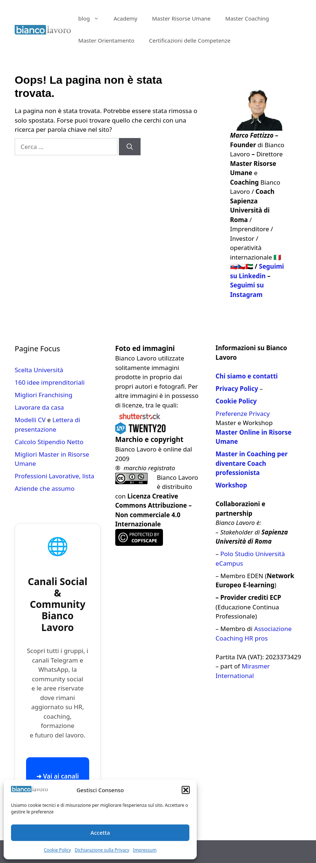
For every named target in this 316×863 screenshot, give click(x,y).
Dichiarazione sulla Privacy (102, 850)
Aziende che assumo (45, 488)
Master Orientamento (106, 40)
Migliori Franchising (43, 395)
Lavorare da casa (39, 407)
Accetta (100, 832)
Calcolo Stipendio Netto (49, 442)
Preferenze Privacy (242, 413)
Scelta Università (39, 370)
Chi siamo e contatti (246, 376)
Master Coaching (247, 18)
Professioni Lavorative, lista (54, 476)
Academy (126, 18)
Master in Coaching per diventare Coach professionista (251, 463)
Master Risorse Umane (181, 18)
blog (92, 18)
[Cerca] (130, 147)
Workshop (231, 485)
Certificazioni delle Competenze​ (189, 40)
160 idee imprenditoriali (50, 382)
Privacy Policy (236, 388)
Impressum (144, 850)
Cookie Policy (57, 850)
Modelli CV (30, 420)
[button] (185, 790)
